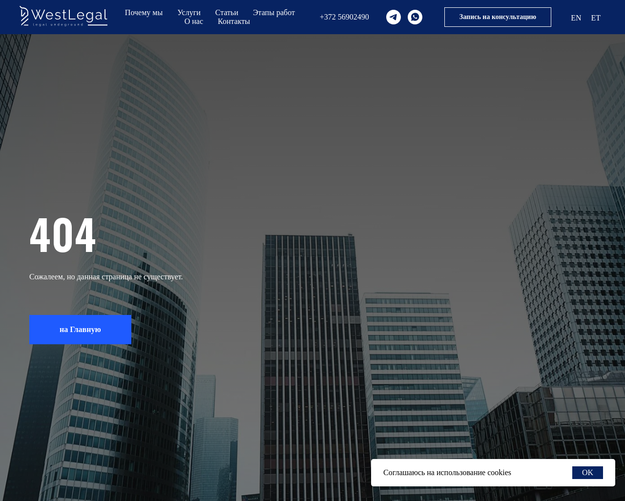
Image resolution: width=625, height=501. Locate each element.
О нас (194, 21)
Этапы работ (274, 12)
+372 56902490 (344, 17)
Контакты (234, 21)
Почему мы (144, 12)
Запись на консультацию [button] (497, 17)
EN (576, 18)
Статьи (226, 12)
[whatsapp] (415, 17)
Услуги (189, 12)
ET (596, 18)
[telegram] (393, 17)
